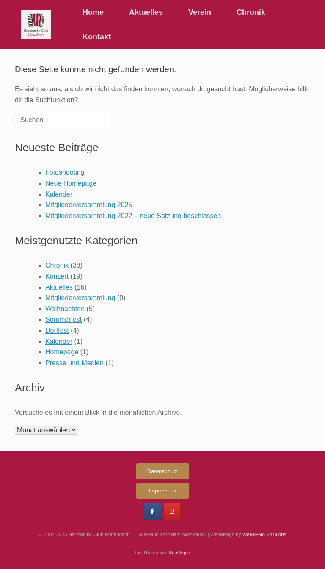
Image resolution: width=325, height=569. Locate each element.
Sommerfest (63, 319)
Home (93, 12)
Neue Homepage (70, 183)
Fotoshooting (65, 172)
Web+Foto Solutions (264, 534)
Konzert (57, 276)
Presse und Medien (74, 363)
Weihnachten (65, 308)
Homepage (61, 352)
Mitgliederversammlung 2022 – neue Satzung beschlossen (133, 215)
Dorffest (57, 330)
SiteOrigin (179, 552)
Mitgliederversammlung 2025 (88, 204)
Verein (199, 12)
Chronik (251, 12)
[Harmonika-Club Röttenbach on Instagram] (172, 511)
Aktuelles (146, 12)
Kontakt (97, 37)
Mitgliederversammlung (80, 297)
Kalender (58, 194)
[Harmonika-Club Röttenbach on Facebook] (152, 511)
